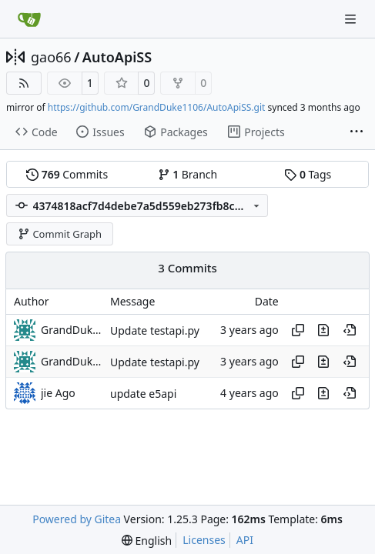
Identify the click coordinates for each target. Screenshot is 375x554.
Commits (67, 174)
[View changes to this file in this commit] (323, 330)
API (244, 539)
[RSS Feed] (24, 83)
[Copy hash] (298, 330)
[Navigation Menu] (351, 19)
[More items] (356, 132)
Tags (307, 174)
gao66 (51, 57)
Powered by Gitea (76, 519)
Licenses (204, 539)
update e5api (143, 393)
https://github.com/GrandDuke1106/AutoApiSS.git (157, 107)
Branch (188, 174)
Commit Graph (60, 234)
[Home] (29, 19)
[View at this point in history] (349, 330)
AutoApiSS (117, 57)
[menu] (147, 540)
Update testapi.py (154, 330)
